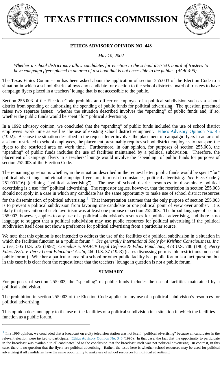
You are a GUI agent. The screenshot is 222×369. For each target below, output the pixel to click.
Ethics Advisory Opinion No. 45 (189, 131)
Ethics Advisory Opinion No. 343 (97, 338)
